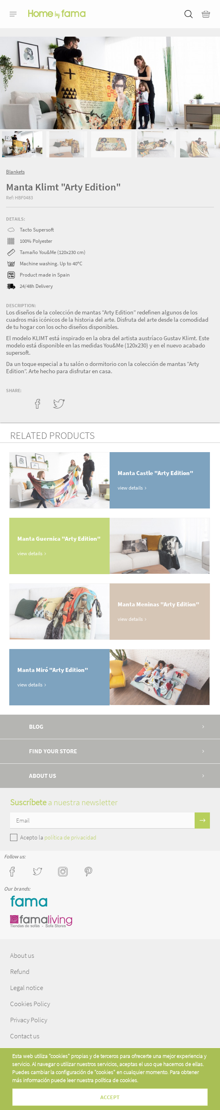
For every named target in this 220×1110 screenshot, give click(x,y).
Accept (110, 1097)
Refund (19, 971)
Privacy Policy (28, 1019)
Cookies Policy (30, 1003)
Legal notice (26, 987)
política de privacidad (70, 837)
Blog (36, 726)
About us (42, 775)
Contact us (24, 1035)
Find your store (53, 751)
